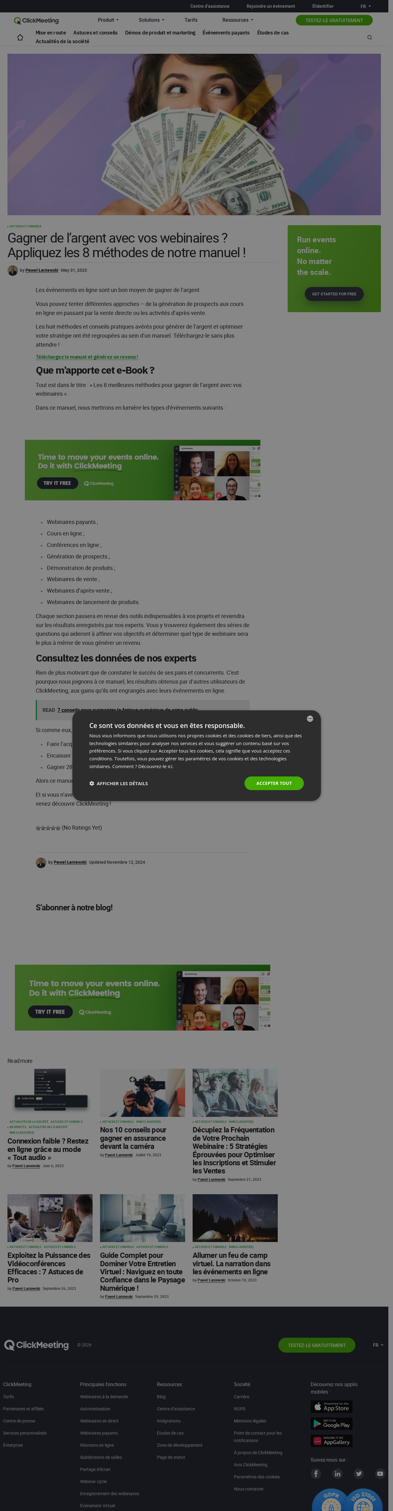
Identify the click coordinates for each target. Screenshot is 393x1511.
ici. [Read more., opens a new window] (171, 766)
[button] (118, 783)
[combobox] (310, 718)
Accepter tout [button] (274, 783)
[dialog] (196, 755)
